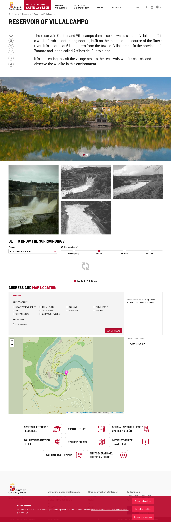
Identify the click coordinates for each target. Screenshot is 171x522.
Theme (12, 247)
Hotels (17, 310)
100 (150, 253)
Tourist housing (21, 314)
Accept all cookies (143, 500)
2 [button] (87, 155)
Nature (16, 14)
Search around (113, 330)
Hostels (98, 310)
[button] (158, 7)
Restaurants (20, 324)
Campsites (72, 310)
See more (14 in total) (87, 280)
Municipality (73, 253)
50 (124, 253)
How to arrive (135, 344)
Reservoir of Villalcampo (44, 14)
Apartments (46, 310)
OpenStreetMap (86, 413)
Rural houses (46, 307)
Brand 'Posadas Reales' (24, 307)
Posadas (71, 307)
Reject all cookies (143, 508)
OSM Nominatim (117, 413)
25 (99, 253)
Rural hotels (100, 307)
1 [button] (84, 155)
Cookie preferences (143, 516)
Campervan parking (49, 314)
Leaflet (70, 413)
